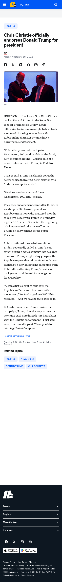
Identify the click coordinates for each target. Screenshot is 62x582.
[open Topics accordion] (31, 506)
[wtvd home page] (8, 494)
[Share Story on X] (13, 65)
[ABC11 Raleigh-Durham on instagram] (22, 542)
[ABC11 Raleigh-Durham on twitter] (14, 542)
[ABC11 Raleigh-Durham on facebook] (6, 542)
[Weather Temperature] (45, 4)
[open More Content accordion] (31, 522)
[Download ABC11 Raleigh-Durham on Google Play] (29, 550)
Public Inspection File (46, 569)
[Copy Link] (43, 65)
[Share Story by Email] (36, 65)
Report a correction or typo (17, 335)
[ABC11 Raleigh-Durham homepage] (12, 4)
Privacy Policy (9, 562)
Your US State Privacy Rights (39, 565)
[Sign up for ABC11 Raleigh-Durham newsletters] (30, 542)
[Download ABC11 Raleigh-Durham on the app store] (11, 550)
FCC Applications (10, 572)
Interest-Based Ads (25, 569)
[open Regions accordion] (31, 514)
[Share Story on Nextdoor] (28, 65)
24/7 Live (24, 4)
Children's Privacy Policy (13, 565)
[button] (4, 4)
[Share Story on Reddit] (20, 65)
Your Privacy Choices (27, 562)
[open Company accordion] (31, 530)
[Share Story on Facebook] (5, 65)
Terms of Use (8, 569)
